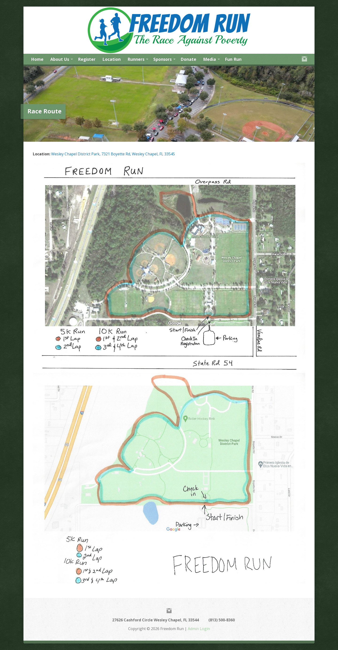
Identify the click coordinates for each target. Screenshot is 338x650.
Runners (135, 59)
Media (209, 59)
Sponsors (162, 59)
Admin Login (199, 628)
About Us (59, 59)
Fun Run (233, 59)
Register (87, 59)
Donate (188, 59)
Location (111, 59)
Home (37, 59)
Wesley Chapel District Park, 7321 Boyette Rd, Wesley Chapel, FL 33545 (113, 154)
